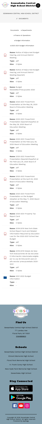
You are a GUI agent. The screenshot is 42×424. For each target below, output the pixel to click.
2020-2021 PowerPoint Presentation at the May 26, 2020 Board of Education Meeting (23, 104)
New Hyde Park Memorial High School (21, 369)
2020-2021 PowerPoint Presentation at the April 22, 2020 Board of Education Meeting (24, 179)
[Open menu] (38, 5)
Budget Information (22, 40)
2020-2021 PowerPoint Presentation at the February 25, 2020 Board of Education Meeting (24, 141)
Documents (23, 18)
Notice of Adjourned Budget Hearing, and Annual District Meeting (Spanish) (24, 72)
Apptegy (26, 421)
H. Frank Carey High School (21, 365)
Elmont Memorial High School (21, 356)
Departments (27, 30)
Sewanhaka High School (21, 373)
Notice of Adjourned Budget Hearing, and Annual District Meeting (24, 55)
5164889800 (21, 336)
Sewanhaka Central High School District (21, 13)
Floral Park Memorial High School (21, 360)
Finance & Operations (23, 35)
